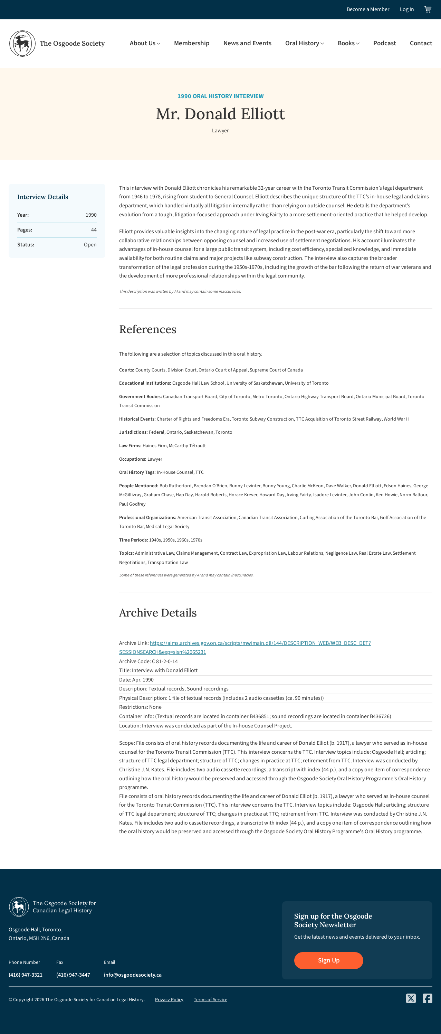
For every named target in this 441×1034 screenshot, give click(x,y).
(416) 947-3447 (73, 975)
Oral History (302, 43)
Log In (407, 9)
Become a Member (368, 9)
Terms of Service (210, 999)
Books (346, 43)
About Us (142, 43)
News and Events (247, 43)
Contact (421, 43)
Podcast (384, 43)
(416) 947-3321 (25, 975)
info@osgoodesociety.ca (133, 975)
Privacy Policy (169, 999)
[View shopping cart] (428, 9)
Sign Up (329, 960)
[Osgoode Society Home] (57, 43)
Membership (192, 43)
